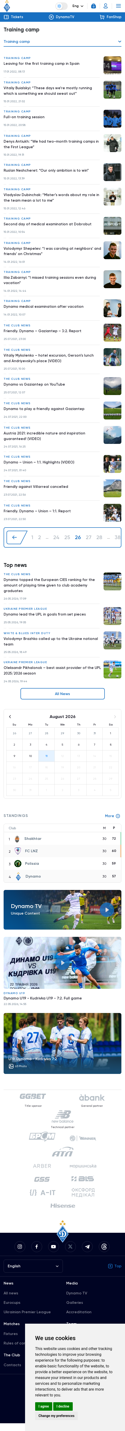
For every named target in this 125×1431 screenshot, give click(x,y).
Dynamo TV (76, 1301)
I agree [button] (44, 1406)
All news (11, 1301)
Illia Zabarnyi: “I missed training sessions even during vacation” (52, 283)
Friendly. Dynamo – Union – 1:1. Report (38, 516)
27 (89, 542)
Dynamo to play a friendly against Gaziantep (45, 413)
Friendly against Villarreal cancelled (37, 492)
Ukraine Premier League (25, 615)
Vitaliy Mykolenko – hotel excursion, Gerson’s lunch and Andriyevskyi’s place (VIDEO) (49, 362)
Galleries (74, 1310)
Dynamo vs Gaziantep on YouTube (35, 389)
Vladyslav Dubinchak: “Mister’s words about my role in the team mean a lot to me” (51, 199)
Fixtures (11, 1341)
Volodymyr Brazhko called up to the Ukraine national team (52, 648)
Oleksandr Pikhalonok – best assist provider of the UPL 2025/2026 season (50, 678)
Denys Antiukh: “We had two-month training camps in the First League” (52, 145)
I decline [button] (63, 1406)
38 (118, 542)
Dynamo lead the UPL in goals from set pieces (46, 620)
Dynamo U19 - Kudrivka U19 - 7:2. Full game (43, 1005)
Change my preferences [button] (56, 1416)
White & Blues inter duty (27, 639)
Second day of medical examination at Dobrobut (49, 226)
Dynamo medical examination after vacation (45, 310)
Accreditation (79, 1319)
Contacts (12, 1372)
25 (67, 542)
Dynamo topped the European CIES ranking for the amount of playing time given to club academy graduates (50, 591)
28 (99, 542)
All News (62, 701)
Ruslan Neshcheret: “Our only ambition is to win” (47, 172)
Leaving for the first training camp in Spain (42, 64)
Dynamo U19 (14, 1000)
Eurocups (12, 1310)
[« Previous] (17, 542)
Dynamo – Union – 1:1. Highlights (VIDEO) (40, 467)
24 (56, 542)
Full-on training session (25, 118)
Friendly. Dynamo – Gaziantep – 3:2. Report (43, 334)
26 (78, 542)
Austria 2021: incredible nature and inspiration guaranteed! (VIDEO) (46, 440)
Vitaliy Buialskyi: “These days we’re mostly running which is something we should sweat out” (49, 91)
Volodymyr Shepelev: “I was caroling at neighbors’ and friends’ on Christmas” (49, 254)
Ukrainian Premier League (27, 1319)
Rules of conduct (19, 1351)
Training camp (17, 58)
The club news (17, 329)
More (112, 823)
